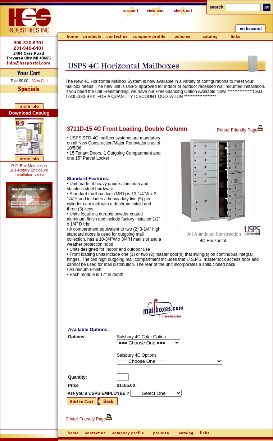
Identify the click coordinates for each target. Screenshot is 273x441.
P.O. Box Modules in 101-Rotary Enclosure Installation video (29, 170)
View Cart (39, 81)
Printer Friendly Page (240, 130)
